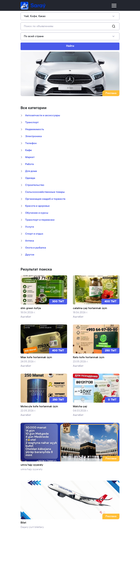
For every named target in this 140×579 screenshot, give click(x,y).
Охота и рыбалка (35, 247)
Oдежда (30, 178)
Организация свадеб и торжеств (45, 199)
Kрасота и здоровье (37, 206)
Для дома (31, 171)
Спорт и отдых (34, 234)
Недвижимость (34, 129)
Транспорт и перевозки (39, 220)
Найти (70, 46)
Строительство (34, 185)
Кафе (28, 150)
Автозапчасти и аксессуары (42, 115)
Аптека (29, 241)
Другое (29, 254)
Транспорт (32, 122)
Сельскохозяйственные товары (45, 192)
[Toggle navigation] (114, 5)
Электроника (33, 136)
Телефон (31, 143)
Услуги (29, 227)
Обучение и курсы (36, 213)
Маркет (30, 157)
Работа (29, 164)
